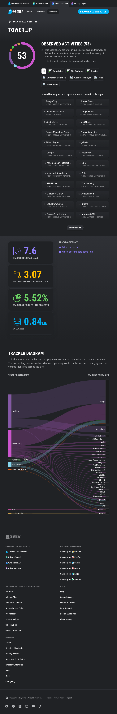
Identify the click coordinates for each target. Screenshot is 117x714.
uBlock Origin (11, 625)
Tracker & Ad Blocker (18, 3)
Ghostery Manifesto (14, 648)
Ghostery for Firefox (70, 557)
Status (8, 643)
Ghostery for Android (70, 579)
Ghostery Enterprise (14, 665)
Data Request (66, 608)
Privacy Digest (79, 3)
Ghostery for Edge (69, 574)
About (29, 12)
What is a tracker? (69, 247)
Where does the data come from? (76, 251)
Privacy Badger (12, 619)
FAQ (62, 591)
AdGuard (9, 591)
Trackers (41, 12)
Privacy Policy (59, 698)
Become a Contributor (93, 11)
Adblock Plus (11, 597)
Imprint (69, 698)
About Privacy (66, 619)
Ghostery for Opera (70, 568)
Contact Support (67, 597)
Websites (53, 12)
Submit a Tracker (67, 603)
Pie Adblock (11, 614)
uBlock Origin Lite (13, 630)
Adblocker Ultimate (14, 603)
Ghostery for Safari (70, 563)
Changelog (10, 681)
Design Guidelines (68, 614)
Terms (49, 698)
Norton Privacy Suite (15, 608)
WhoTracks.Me (60, 3)
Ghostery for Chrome (70, 552)
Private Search (40, 3)
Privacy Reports (12, 654)
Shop (8, 670)
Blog (8, 676)
